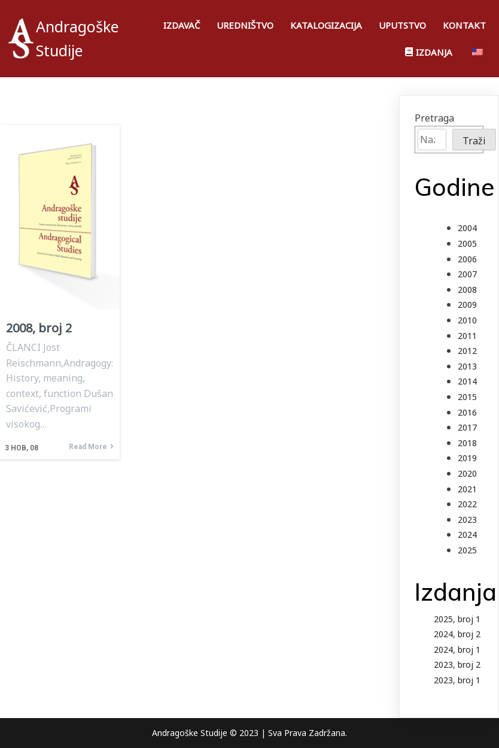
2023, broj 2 (457, 664)
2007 (467, 274)
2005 (467, 243)
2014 (467, 381)
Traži (474, 140)
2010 (467, 320)
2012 (467, 350)
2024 (467, 534)
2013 (467, 366)
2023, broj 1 (457, 680)
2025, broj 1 (457, 619)
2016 (467, 412)
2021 (467, 489)
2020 (467, 473)
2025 (467, 550)
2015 (467, 396)
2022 (467, 504)
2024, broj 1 (457, 649)
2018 (467, 443)
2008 (467, 289)
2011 (467, 335)
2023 (467, 519)
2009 (467, 304)
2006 (467, 259)
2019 (467, 458)
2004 (467, 228)
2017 (467, 427)
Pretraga (434, 118)
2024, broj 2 (457, 634)
